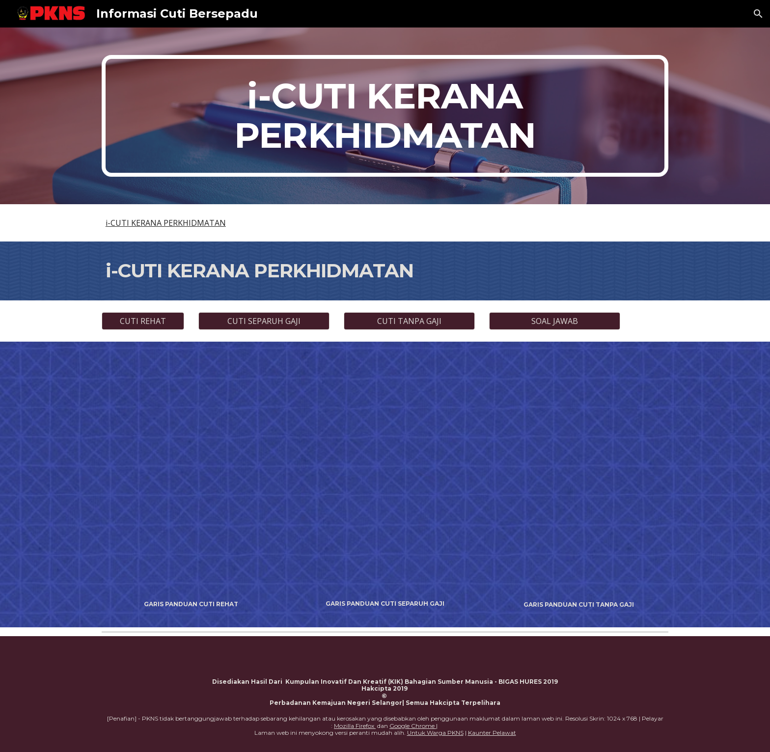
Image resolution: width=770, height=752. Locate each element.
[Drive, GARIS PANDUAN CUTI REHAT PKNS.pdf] (191, 473)
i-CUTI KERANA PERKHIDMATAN (166, 222)
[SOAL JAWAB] (554, 321)
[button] (758, 14)
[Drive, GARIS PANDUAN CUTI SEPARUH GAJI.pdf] (384, 473)
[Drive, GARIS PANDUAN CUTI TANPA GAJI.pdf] (578, 474)
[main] (385, 116)
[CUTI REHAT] (143, 321)
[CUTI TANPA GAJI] (409, 321)
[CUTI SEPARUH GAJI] (264, 321)
